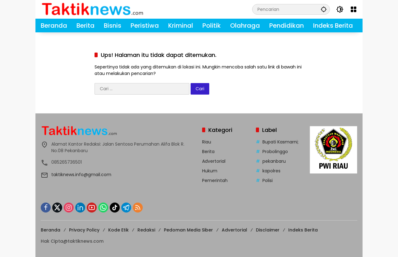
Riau (206, 142)
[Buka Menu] (353, 9)
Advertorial (213, 161)
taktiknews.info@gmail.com (81, 174)
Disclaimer (268, 230)
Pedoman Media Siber (188, 230)
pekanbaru (274, 161)
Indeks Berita (303, 230)
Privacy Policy (84, 230)
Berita (208, 151)
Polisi (267, 180)
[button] (323, 9)
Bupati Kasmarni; (280, 142)
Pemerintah (215, 180)
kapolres (271, 171)
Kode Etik (118, 230)
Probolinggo (275, 151)
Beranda (50, 230)
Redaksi (146, 230)
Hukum (209, 171)
